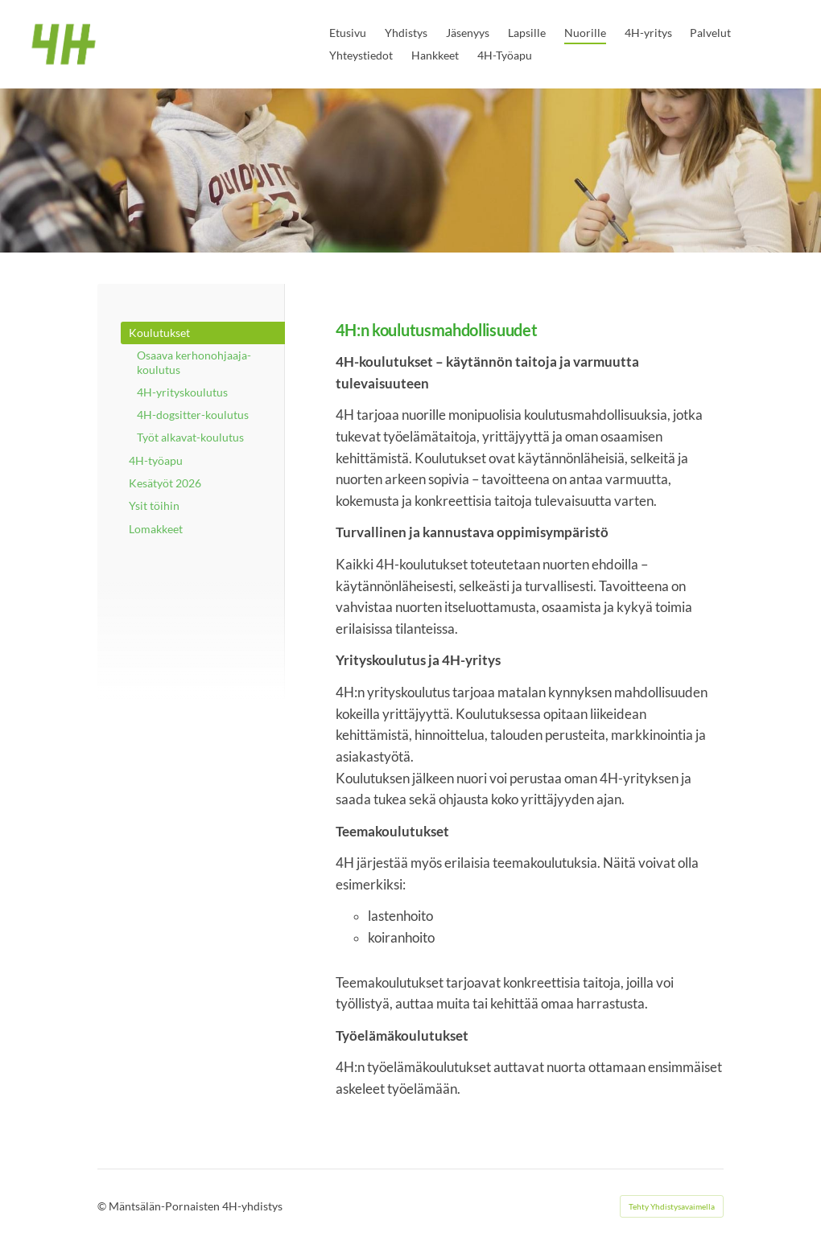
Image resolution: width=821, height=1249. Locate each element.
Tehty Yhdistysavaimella (672, 1206)
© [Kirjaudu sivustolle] (103, 1206)
